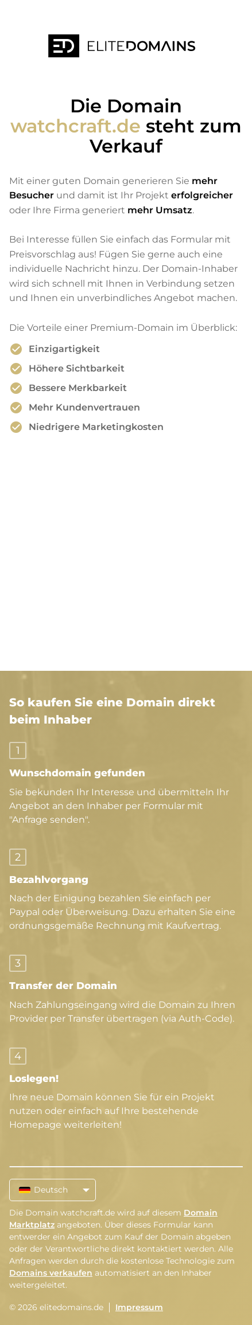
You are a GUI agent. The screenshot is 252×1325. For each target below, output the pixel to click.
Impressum (139, 1307)
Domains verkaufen (50, 1273)
